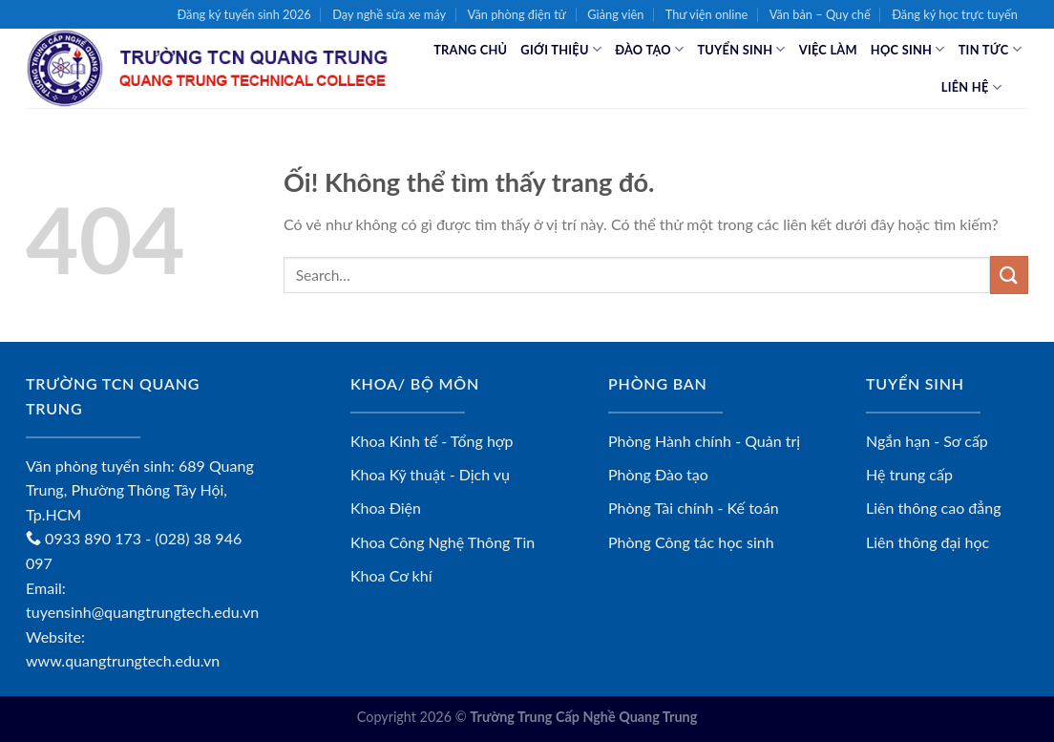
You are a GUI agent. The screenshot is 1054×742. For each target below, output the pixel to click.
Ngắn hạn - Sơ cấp (927, 441)
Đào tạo (649, 49)
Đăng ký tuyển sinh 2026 (243, 14)
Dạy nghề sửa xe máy (389, 14)
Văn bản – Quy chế (820, 14)
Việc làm (828, 49)
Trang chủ (470, 49)
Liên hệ (971, 87)
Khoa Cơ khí (391, 575)
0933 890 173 (83, 538)
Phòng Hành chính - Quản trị (704, 441)
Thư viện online (706, 14)
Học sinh (908, 49)
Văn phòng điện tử (517, 14)
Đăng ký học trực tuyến (955, 14)
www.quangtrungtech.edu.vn (123, 660)
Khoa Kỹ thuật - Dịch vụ (430, 474)
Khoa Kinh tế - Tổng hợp (432, 441)
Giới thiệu (560, 49)
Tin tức (990, 49)
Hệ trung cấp (909, 474)
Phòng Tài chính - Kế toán (693, 507)
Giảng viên (615, 14)
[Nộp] (1009, 274)
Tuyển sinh (741, 49)
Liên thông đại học (927, 542)
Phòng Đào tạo (658, 474)
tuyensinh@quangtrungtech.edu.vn (142, 612)
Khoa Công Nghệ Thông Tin (442, 542)
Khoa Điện (385, 507)
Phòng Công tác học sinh (691, 542)
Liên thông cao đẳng (933, 507)
